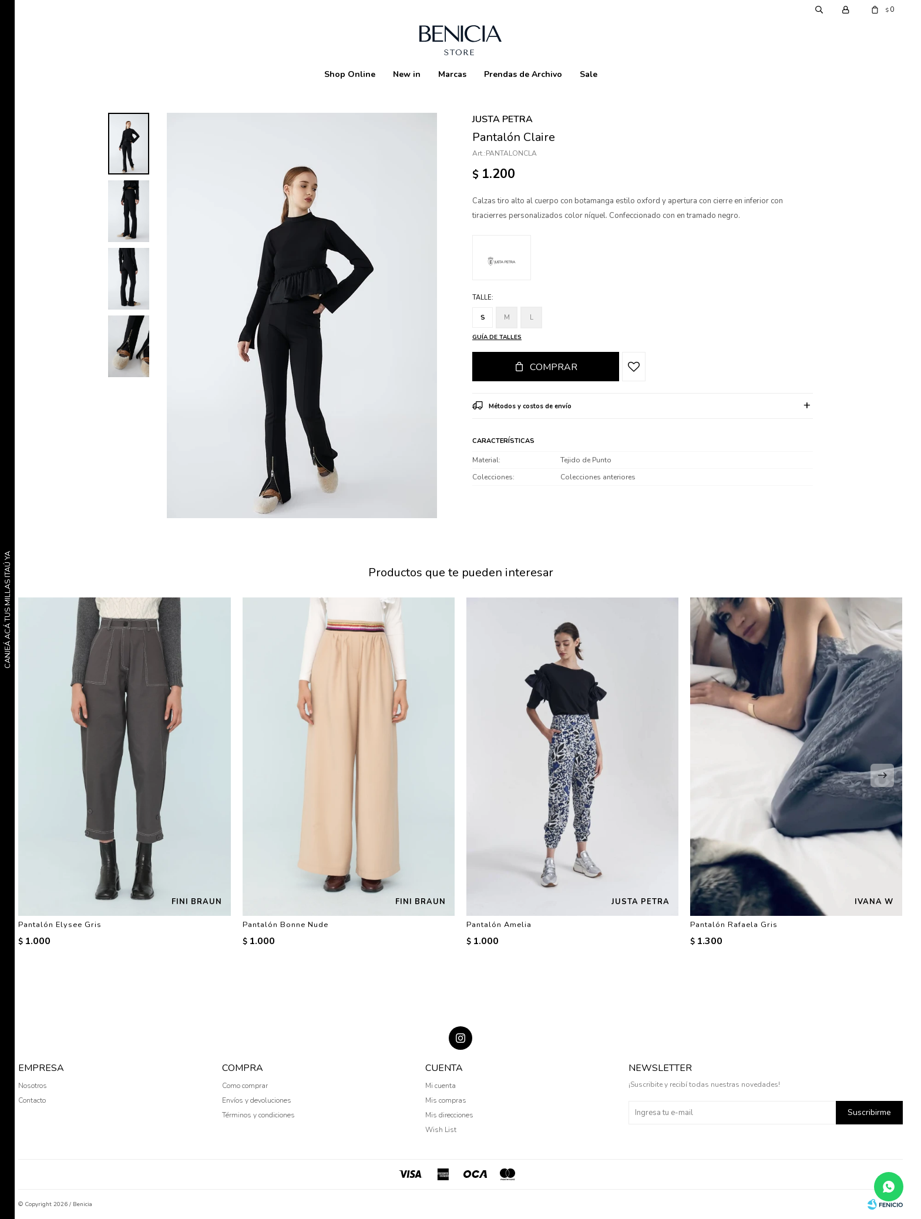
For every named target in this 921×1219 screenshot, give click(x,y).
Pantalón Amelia (499, 924)
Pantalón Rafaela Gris (734, 924)
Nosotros (32, 1085)
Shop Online (349, 74)
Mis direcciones (449, 1115)
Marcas (452, 74)
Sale (588, 74)
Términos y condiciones (258, 1115)
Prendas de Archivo (523, 74)
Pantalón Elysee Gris (60, 924)
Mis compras (445, 1100)
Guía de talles (497, 337)
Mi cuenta (440, 1085)
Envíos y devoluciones (256, 1100)
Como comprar (245, 1085)
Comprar (553, 367)
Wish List (440, 1129)
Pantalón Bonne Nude (285, 924)
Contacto (32, 1100)
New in (407, 74)
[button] (882, 775)
